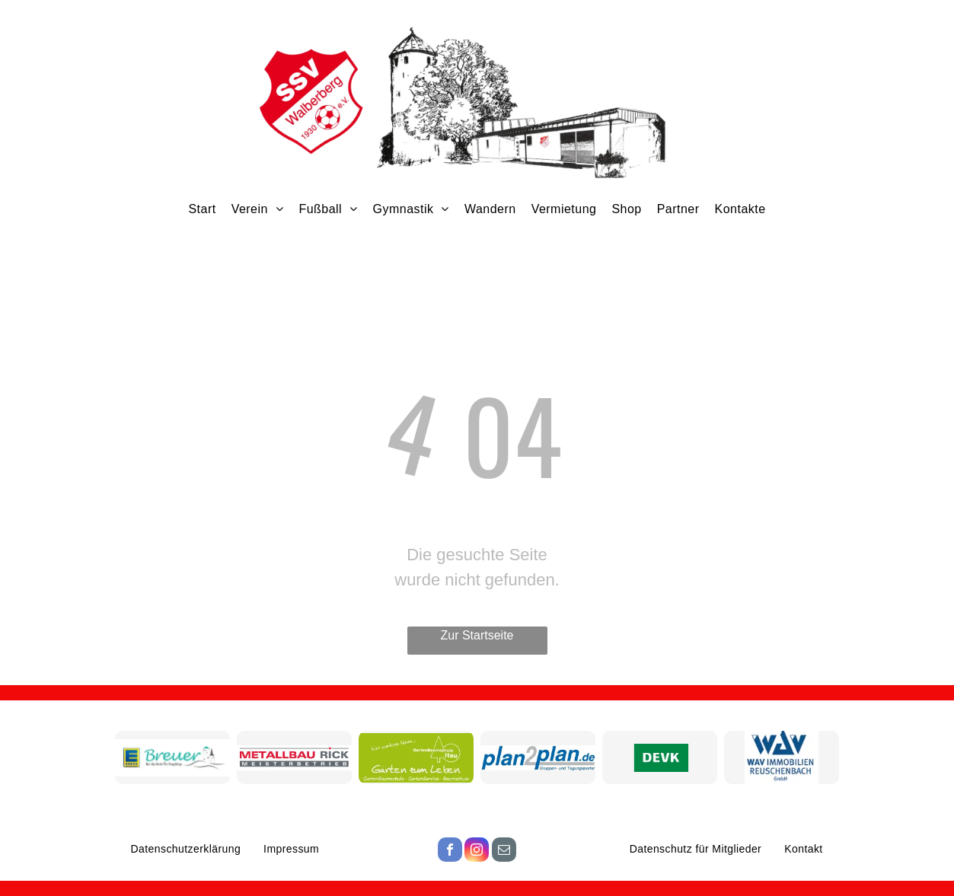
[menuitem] (201, 208)
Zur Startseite (476, 635)
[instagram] (476, 851)
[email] (504, 851)
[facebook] (450, 851)
